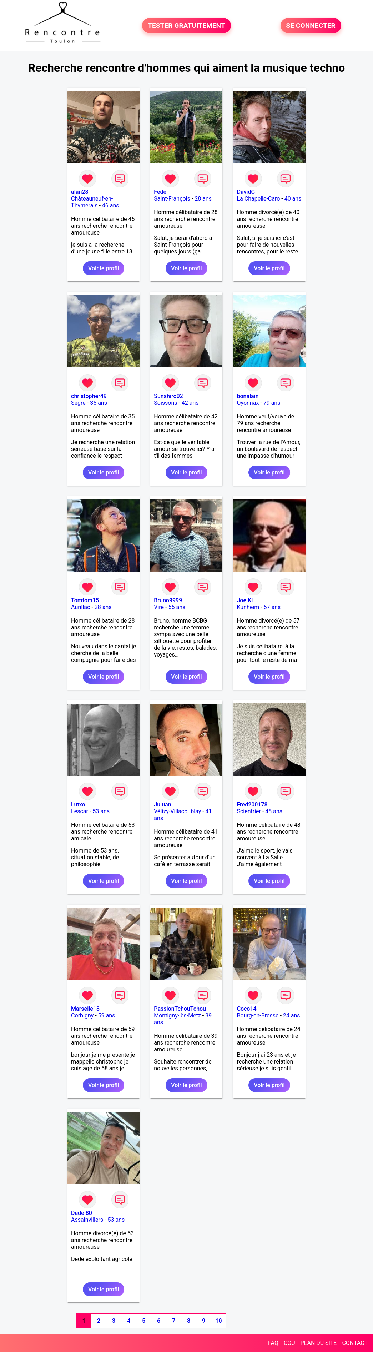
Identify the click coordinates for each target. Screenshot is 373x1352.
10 (219, 1320)
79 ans (272, 402)
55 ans (176, 607)
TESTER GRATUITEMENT (186, 25)
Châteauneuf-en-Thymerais (92, 202)
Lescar (79, 811)
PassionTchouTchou (180, 1008)
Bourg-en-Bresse (257, 1015)
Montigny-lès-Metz (177, 1015)
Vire (159, 607)
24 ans (291, 1015)
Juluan (162, 804)
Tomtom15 (85, 600)
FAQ (273, 1343)
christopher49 (89, 396)
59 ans (106, 1015)
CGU (289, 1343)
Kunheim (248, 607)
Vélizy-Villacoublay (177, 811)
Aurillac (80, 607)
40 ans (293, 198)
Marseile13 (85, 1008)
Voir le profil (103, 268)
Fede (160, 192)
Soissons (165, 402)
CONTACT (355, 1343)
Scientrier (249, 811)
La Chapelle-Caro (258, 198)
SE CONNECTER (311, 25)
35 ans (98, 402)
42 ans (190, 402)
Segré (78, 402)
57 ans (272, 607)
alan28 (79, 192)
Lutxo (78, 804)
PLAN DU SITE (319, 1343)
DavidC (245, 192)
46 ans (110, 205)
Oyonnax (248, 402)
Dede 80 (81, 1213)
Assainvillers (87, 1219)
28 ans (203, 198)
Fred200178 (252, 804)
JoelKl (245, 600)
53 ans (101, 811)
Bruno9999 (168, 600)
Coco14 (246, 1008)
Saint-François (172, 198)
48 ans (273, 811)
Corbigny (82, 1015)
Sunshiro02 (168, 396)
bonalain (247, 396)
